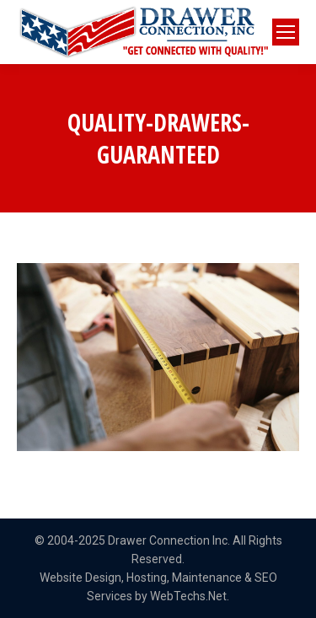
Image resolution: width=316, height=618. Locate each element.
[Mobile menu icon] (285, 32)
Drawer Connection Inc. (169, 540)
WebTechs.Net (188, 596)
